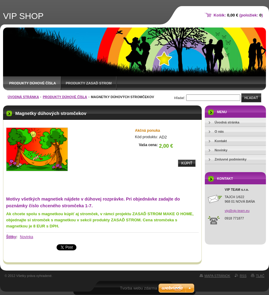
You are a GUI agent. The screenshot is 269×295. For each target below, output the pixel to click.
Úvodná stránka (23, 97)
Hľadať (251, 98)
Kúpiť (186, 163)
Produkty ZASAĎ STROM (89, 83)
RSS (243, 276)
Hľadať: (179, 98)
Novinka (26, 237)
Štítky (11, 237)
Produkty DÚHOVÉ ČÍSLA (32, 83)
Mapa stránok (217, 276)
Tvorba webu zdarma (138, 288)
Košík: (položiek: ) (238, 15)
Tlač (260, 276)
